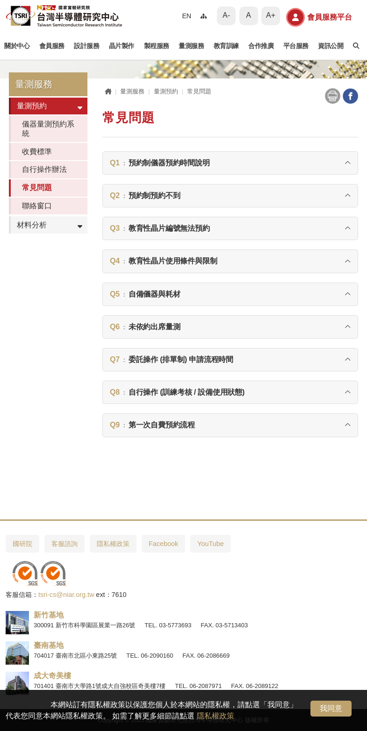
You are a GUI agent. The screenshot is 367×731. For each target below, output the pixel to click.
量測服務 (191, 46)
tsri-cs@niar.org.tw (66, 594)
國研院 (22, 543)
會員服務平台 (319, 17)
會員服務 (52, 46)
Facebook (163, 543)
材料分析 (32, 225)
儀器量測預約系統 (48, 128)
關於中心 (16, 46)
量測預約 (32, 106)
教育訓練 (226, 46)
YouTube (210, 543)
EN (186, 16)
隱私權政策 (215, 716)
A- (226, 15)
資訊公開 (330, 46)
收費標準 (37, 152)
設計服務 (86, 46)
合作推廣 (260, 46)
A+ (270, 15)
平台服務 (296, 46)
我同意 (331, 708)
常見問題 (37, 188)
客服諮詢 (64, 543)
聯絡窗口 (37, 206)
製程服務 (156, 46)
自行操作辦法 (44, 169)
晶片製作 (121, 46)
